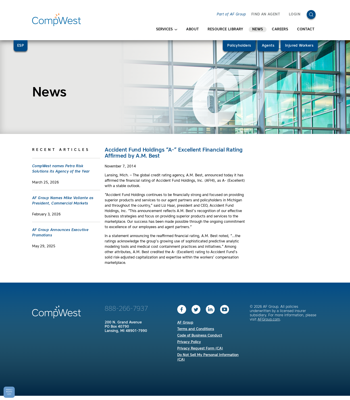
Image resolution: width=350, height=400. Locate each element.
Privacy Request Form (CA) (200, 348)
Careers (280, 29)
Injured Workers (299, 46)
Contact (305, 29)
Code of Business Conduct (199, 336)
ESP (20, 46)
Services (166, 29)
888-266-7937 (126, 309)
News (257, 29)
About (192, 29)
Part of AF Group (231, 14)
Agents (268, 46)
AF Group (185, 323)
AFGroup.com (269, 319)
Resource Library (225, 29)
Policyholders (239, 46)
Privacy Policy (189, 342)
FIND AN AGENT (265, 14)
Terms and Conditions (195, 329)
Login (294, 14)
